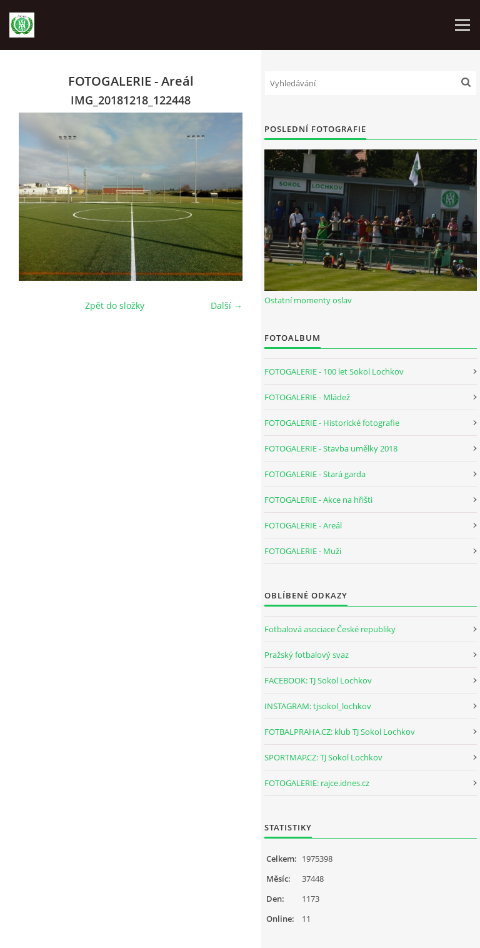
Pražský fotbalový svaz (306, 654)
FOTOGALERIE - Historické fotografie (331, 422)
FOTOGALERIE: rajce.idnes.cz (316, 783)
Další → (226, 305)
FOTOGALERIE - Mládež (307, 397)
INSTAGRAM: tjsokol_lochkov (317, 706)
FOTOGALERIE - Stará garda (315, 474)
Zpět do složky (114, 305)
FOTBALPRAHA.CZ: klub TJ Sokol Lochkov (339, 731)
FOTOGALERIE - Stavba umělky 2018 (331, 448)
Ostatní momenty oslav (308, 300)
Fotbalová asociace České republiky (330, 629)
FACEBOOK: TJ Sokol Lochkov (318, 680)
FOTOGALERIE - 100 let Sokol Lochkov (334, 371)
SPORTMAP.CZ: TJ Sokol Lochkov (323, 757)
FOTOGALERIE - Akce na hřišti (318, 499)
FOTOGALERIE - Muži (302, 551)
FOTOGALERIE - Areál (303, 525)
